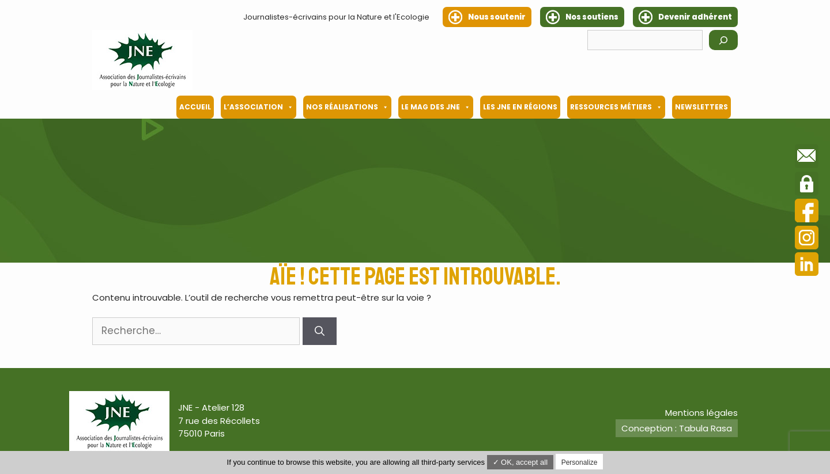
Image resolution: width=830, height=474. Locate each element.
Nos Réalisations (347, 107)
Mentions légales (701, 413)
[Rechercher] (723, 40)
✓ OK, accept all (520, 462)
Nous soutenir (497, 17)
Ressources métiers (616, 107)
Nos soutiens (591, 17)
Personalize (579, 462)
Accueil (195, 107)
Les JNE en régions (520, 107)
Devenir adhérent (695, 17)
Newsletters (701, 107)
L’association (258, 107)
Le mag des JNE (435, 107)
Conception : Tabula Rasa (676, 428)
